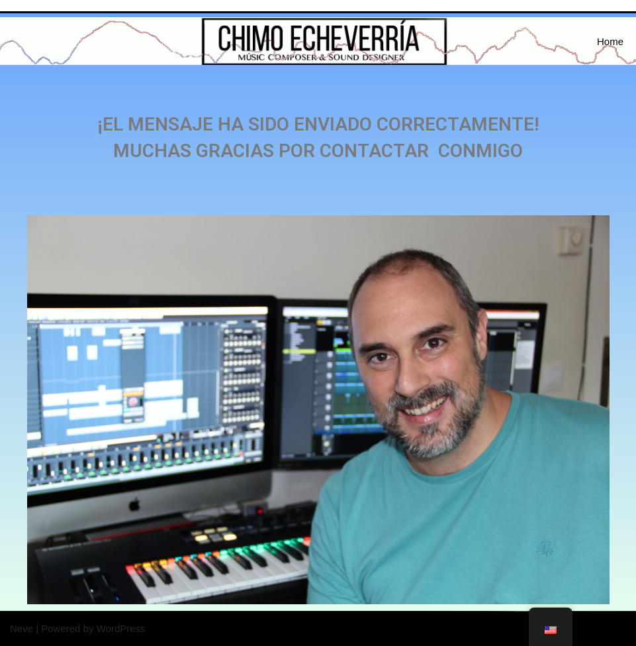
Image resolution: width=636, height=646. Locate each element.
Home (610, 41)
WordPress (121, 628)
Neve (21, 628)
